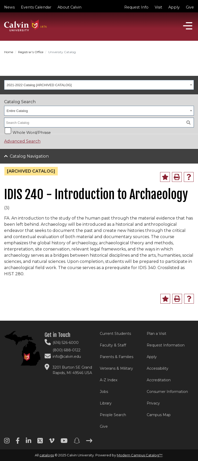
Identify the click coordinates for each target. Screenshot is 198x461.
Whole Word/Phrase (32, 132)
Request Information (166, 345)
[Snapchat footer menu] (77, 442)
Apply (174, 7)
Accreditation (159, 380)
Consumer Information (167, 391)
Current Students (115, 333)
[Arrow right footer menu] (89, 442)
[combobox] (99, 85)
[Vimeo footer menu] (51, 442)
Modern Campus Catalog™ (139, 455)
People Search (113, 415)
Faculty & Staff (113, 345)
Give (190, 7)
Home (8, 52)
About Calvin (69, 7)
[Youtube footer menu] (64, 442)
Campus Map (159, 415)
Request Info (136, 7)
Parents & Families (116, 356)
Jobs (104, 391)
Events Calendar (36, 7)
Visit (158, 7)
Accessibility (157, 368)
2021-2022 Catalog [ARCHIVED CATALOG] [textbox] (39, 85)
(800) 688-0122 (66, 350)
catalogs (46, 455)
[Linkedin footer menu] (28, 442)
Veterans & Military (116, 368)
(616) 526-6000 (66, 342)
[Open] (188, 26)
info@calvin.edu (67, 356)
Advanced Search (22, 141)
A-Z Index (108, 380)
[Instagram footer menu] (7, 442)
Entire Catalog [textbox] (17, 111)
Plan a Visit (156, 333)
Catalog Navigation (29, 156)
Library (106, 403)
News (9, 7)
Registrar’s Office (30, 52)
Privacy (153, 403)
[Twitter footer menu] (40, 442)
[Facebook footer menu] (18, 442)
